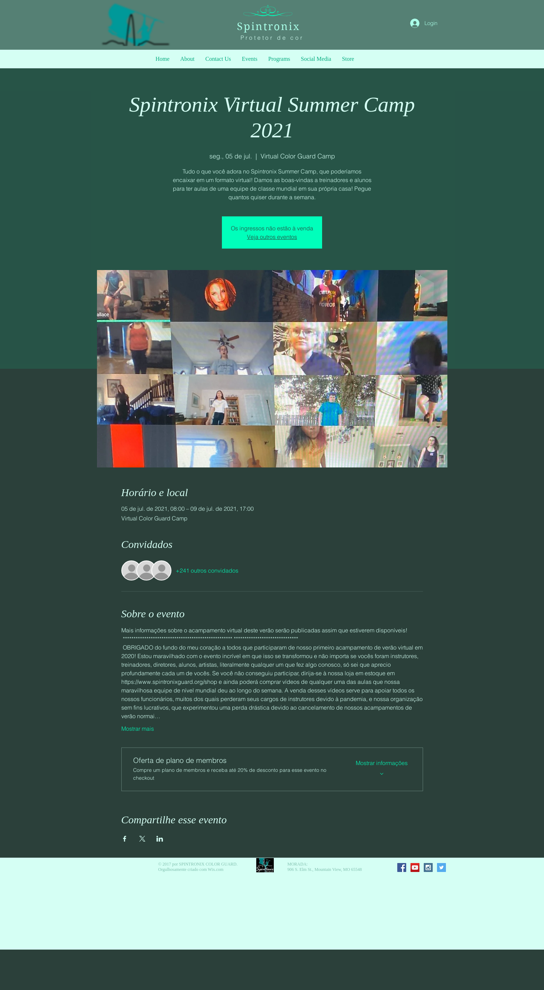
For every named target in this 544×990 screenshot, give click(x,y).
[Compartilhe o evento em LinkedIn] (159, 839)
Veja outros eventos (272, 236)
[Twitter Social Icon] (441, 867)
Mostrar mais (137, 728)
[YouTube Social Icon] (415, 867)
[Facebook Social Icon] (401, 867)
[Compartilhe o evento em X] (142, 839)
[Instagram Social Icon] (428, 867)
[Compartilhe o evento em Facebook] (124, 839)
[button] (279, 59)
